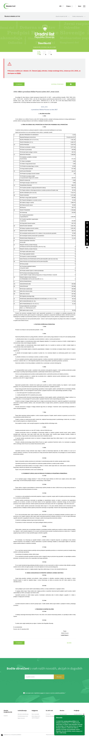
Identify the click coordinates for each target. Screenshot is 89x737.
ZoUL (39, 71)
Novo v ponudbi (35, 714)
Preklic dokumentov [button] (78, 16)
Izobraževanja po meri (23, 716)
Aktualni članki (63, 714)
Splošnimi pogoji (39, 693)
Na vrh (69, 643)
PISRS (19, 73)
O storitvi (48, 714)
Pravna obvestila (50, 734)
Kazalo (19, 84)
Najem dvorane (21, 718)
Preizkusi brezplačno (50, 716)
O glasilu (6, 715)
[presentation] (44, 686)
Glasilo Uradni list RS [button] (62, 16)
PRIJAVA (59, 677)
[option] (44, 43)
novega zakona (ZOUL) (70, 721)
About (82, 714)
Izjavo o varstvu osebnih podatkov (55, 693)
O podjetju (76, 714)
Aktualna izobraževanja (23, 714)
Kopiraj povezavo (57, 84)
